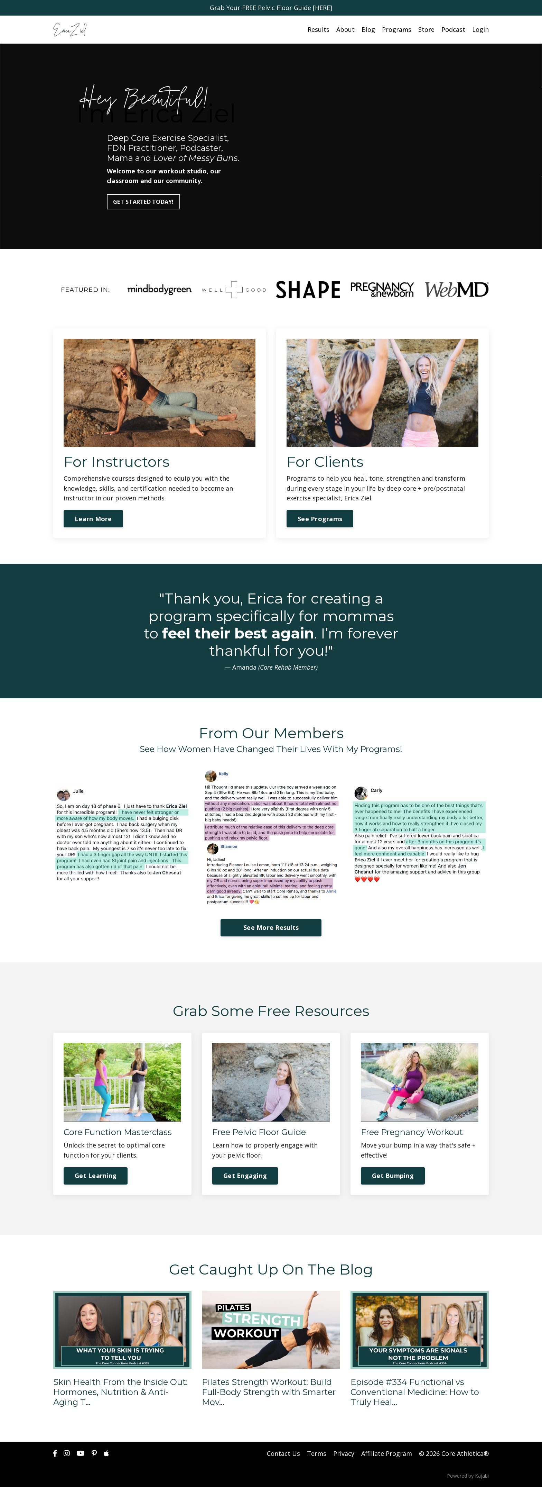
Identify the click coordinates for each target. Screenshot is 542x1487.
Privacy (343, 1453)
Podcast (453, 29)
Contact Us (283, 1453)
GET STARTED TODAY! (143, 202)
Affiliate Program (386, 1453)
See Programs (320, 519)
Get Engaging (245, 1175)
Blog (368, 29)
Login (480, 29)
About (345, 29)
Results (318, 29)
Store (426, 29)
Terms (316, 1453)
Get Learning (95, 1175)
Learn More (93, 519)
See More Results (271, 927)
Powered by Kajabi (468, 1475)
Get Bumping (393, 1175)
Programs (396, 29)
